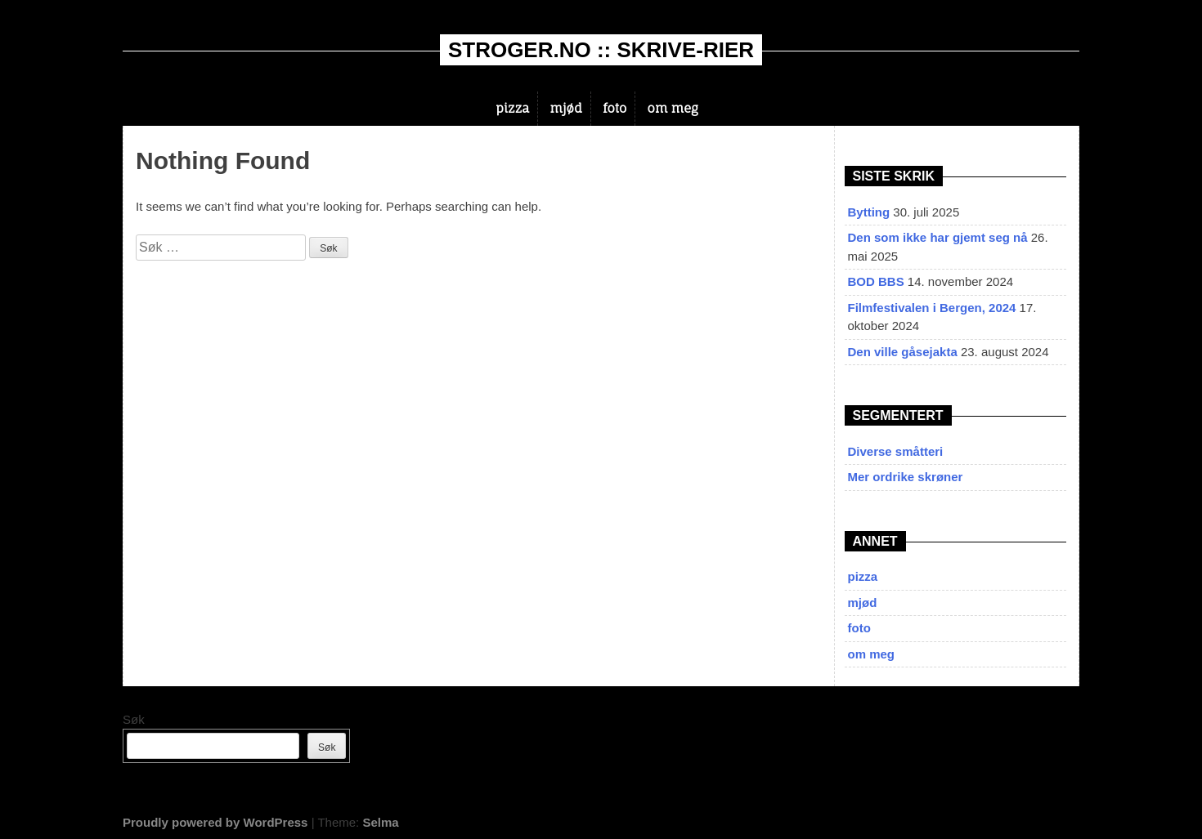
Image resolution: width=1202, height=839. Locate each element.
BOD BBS (876, 281)
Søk (134, 719)
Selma (380, 822)
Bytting (869, 212)
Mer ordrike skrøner (905, 477)
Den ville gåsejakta (903, 352)
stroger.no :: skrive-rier (601, 50)
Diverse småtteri (896, 451)
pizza (512, 108)
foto (614, 108)
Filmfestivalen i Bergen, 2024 (932, 308)
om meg (673, 108)
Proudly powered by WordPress (215, 822)
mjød (566, 108)
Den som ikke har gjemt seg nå (938, 237)
